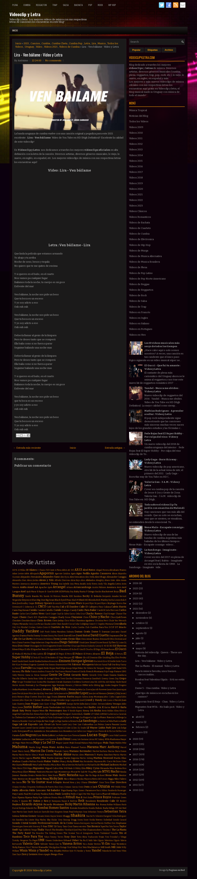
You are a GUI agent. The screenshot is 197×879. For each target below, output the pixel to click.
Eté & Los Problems (20, 664)
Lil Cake (66, 728)
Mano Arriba (56, 747)
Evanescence (61, 664)
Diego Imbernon (38, 642)
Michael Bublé (93, 765)
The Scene (69, 833)
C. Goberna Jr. (29, 607)
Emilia (38, 661)
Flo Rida (25, 671)
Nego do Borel (98, 775)
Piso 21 (61, 797)
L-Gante (85, 713)
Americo (35, 583)
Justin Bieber (33, 707)
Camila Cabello (45, 610)
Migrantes (38, 768)
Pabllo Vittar (120, 787)
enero (139, 732)
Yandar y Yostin (84, 851)
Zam (14, 854)
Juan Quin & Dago (48, 704)
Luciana (16, 739)
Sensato (40, 816)
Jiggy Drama (52, 697)
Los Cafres (78, 731)
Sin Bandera (18, 820)
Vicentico (121, 844)
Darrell (67, 635)
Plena (15, 5)
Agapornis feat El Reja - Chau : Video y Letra (159, 701)
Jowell (82, 700)
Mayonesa (98, 761)
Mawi (76, 761)
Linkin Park (104, 727)
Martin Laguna (25, 758)
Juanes (61, 703)
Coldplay (84, 624)
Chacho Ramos (94, 613)
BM (57, 591)
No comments (53, 60)
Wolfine (65, 851)
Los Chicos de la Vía (103, 731)
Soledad (108, 819)
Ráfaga (111, 808)
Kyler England (51, 714)
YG (75, 851)
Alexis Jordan (33, 580)
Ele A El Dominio (90, 657)
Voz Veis (82, 847)
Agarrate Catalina (62, 573)
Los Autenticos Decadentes (43, 731)
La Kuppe (85, 717)
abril (138, 716)
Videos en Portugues (140, 329)
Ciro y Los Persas (36, 624)
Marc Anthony (109, 747)
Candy (73, 610)
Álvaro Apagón (44, 854)
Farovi (17, 668)
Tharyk (48, 830)
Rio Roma (101, 804)
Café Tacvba (53, 606)
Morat (74, 771)
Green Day (114, 678)
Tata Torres (114, 826)
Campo (66, 610)
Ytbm (124, 851)
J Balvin (59, 689)
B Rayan (40, 591)
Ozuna (104, 786)
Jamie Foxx (111, 689)
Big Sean (49, 600)
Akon (114, 573)
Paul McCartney (32, 794)
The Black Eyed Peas (73, 830)
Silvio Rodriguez (119, 816)
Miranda (104, 768)
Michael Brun (81, 765)
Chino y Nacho (99, 617)
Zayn (19, 854)
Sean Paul (68, 811)
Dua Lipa (76, 646)
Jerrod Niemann (100, 693)
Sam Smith (28, 812)
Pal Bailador (53, 790)
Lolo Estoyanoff (20, 731)
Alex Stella (89, 577)
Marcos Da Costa (42, 751)
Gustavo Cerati (54, 682)
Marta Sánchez (105, 754)
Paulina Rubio (48, 794)
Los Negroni (28, 735)
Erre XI (106, 661)
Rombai (43, 807)
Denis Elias (74, 638)
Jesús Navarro (18, 697)
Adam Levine (18, 573)
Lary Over (72, 724)
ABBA (64, 570)
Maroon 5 (90, 754)
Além (118, 580)
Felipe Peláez (77, 668)
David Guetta (100, 635)
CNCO (42, 606)
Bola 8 (123, 600)
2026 (136, 583)
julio (138, 638)
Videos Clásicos (138, 211)
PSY (113, 787)
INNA (85, 685)
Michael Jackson (109, 764)
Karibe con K (96, 707)
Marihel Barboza (100, 751)
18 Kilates (31, 569)
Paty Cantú (17, 794)
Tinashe (114, 833)
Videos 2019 (136, 183)
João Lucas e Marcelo (112, 700)
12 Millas (22, 570)
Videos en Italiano (139, 323)
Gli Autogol (48, 678)
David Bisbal (83, 635)
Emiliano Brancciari (50, 661)
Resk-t (123, 801)
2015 (136, 764)
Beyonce (26, 600)
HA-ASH (98, 682)
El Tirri (41, 657)
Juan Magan (32, 703)
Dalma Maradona (58, 632)
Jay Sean (45, 693)
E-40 (104, 646)
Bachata (78, 5)
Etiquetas (153, 50)
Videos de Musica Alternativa (145, 256)
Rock (100, 5)
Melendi (27, 764)
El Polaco (78, 653)
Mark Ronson (46, 754)
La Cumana (29, 717)
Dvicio (83, 645)
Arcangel (59, 587)
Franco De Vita (51, 671)
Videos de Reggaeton (141, 289)
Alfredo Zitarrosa (62, 580)
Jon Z (32, 700)
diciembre (142, 612)
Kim (31, 714)
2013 (136, 774)
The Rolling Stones (54, 833)
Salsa (66, 5)
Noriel (66, 782)
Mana (45, 747)
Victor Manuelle (40, 847)
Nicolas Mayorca (84, 779)
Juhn (82, 703)
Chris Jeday (58, 620)
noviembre (142, 617)
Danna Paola (26, 635)
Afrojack (34, 573)
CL (36, 607)
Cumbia (26, 5)
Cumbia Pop (75, 43)
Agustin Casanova (101, 573)
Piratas (54, 797)
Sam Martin (17, 812)
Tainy (59, 826)
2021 (26, 43)
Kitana (37, 714)
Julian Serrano (98, 704)
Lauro (22, 728)
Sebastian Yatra (115, 811)
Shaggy (66, 816)
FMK (69, 664)
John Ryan (24, 700)
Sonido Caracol (120, 820)
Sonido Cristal (20, 823)
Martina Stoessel (103, 758)
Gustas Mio (41, 682)
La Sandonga (88, 721)
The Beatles (58, 829)
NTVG (106, 771)
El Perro (68, 654)
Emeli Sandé (28, 661)
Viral (69, 847)
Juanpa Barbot (73, 704)
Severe (59, 816)
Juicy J (88, 703)
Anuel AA (32, 587)
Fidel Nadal (116, 668)
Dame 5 (96, 631)
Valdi (90, 840)
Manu (67, 747)
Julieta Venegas (113, 703)
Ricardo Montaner (53, 804)
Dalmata (70, 632)
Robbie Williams (114, 804)
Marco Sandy (24, 751)
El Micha (25, 653)
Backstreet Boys (110, 591)
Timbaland (105, 833)
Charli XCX (32, 617)
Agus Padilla (83, 573)
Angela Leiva (114, 583)
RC (30, 800)
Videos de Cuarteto (140, 228)
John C (107, 697)
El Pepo (60, 653)
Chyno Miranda (20, 624)
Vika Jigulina (54, 847)
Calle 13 (83, 606)
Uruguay (29, 46)
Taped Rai (104, 826)
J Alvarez (46, 689)
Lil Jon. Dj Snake (78, 728)
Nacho (115, 771)
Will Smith (106, 847)
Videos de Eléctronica (141, 239)
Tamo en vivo (79, 826)
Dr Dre (43, 646)
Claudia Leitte (50, 624)
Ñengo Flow (57, 854)
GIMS (123, 671)
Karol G (115, 707)
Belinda (97, 596)
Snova (80, 820)
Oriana (15, 787)
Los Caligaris (88, 731)
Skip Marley (40, 820)
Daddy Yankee (25, 631)
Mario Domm (121, 751)
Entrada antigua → (115, 447)
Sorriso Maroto (97, 823)
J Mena (71, 689)
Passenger (121, 790)
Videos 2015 (136, 160)
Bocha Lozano (115, 600)
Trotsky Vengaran (20, 840)
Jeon (91, 693)
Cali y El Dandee (69, 606)
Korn (42, 714)
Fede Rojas (49, 668)
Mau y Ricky (66, 761)
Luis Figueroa (51, 739)
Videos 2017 (136, 172)
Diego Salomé (69, 642)
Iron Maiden (34, 689)
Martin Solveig (86, 758)
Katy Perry (25, 710)
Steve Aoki (27, 826)
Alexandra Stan (19, 580)
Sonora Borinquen (81, 823)
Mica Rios (56, 764)
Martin (116, 755)
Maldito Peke (120, 743)
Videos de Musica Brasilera (144, 261)
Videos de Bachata (139, 222)
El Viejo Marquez (64, 657)
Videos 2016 (136, 166)
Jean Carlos (54, 693)
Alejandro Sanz (51, 576)
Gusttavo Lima (87, 682)
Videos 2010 (136, 132)
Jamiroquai (121, 689)
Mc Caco (107, 761)
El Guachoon (108, 649)
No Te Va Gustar (33, 782)
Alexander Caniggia (116, 577)
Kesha (97, 710)
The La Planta (119, 829)
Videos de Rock (138, 295)
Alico (83, 580)
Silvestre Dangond (103, 816)
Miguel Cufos (52, 768)
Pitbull (70, 797)
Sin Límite (29, 820)
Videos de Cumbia (69, 46)
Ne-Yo (88, 775)
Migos (29, 768)
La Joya (66, 717)
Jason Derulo (17, 693)
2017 (136, 754)
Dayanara (114, 635)
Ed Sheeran (119, 645)
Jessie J (123, 693)
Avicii (119, 587)
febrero (140, 727)
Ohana (84, 782)
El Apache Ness (39, 649)
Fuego (111, 671)
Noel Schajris (54, 782)
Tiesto (96, 833)
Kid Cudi (21, 714)
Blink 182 (83, 600)
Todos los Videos (138, 121)
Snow (85, 820)
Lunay (74, 739)
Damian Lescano (111, 631)
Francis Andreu (38, 671)
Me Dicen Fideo (119, 761)
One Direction (118, 782)
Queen (24, 801)
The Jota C (106, 830)
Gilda (40, 678)
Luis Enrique (37, 739)
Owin (80, 787)
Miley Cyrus (93, 768)
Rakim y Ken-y (42, 800)
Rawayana (56, 801)
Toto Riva (82, 837)
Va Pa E (84, 840)
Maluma (20, 746)
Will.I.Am (116, 847)
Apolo (49, 587)
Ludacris (26, 739)
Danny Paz (53, 635)
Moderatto (41, 772)
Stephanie (121, 823)
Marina (111, 751)
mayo (139, 648)
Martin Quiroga (55, 758)
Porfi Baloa (88, 797)
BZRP (62, 591)
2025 (136, 588)
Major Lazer (62, 742)
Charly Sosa (64, 617)
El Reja (107, 653)
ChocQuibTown (118, 617)
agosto (140, 633)
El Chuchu (88, 649)
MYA (107, 739)
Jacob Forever (99, 689)
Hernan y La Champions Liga (40, 685)
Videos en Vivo (137, 334)
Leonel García (32, 728)
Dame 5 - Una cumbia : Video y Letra (155, 688)
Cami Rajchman (20, 610)
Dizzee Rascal (102, 642)
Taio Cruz (68, 826)
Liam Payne (57, 728)
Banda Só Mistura (52, 596)
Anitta (23, 587)
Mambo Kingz (35, 747)
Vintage (63, 847)
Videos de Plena (138, 267)
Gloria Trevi (59, 678)
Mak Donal (75, 742)
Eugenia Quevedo (37, 664)
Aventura (111, 587)
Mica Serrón (68, 764)
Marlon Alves (78, 755)
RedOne (73, 801)
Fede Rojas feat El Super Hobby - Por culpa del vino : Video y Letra (163, 437)
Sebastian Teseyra (96, 812)
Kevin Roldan (108, 711)
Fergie (108, 668)
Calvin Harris (118, 606)
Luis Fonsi (64, 739)
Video (39, 46)
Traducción (93, 837)
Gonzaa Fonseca (82, 678)
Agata (73, 573)
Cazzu (72, 614)
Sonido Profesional (40, 823)
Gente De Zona (59, 674)
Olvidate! (93, 782)
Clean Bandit (62, 624)
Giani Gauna (109, 675)
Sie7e (92, 816)
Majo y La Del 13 (44, 742)
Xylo (71, 851)
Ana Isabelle (64, 584)
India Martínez (19, 689)
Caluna (107, 606)
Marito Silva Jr (31, 755)
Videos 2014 (136, 155)
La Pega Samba (61, 721)
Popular (136, 50)
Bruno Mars (75, 603)
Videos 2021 (51, 46)
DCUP (111, 627)
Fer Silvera (88, 668)
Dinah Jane (84, 642)
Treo (107, 837)
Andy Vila (102, 584)
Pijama (20, 797)
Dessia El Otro (107, 639)
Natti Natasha (68, 775)
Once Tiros (104, 782)
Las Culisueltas (85, 724)
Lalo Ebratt (45, 724)
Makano (84, 743)
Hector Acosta (18, 685)
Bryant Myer (88, 603)
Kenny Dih (88, 710)
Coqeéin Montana (105, 624)
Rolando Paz (31, 808)
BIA (53, 591)
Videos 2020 (136, 189)
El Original (49, 653)
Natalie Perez (41, 775)
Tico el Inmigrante (84, 833)
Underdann (57, 840)
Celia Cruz (80, 614)
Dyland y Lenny (94, 646)
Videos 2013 (136, 149)
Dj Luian (120, 642)
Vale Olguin (98, 840)
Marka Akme (62, 754)
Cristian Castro (35, 627)
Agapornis (46, 573)
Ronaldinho (83, 808)
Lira (94, 43)
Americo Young (49, 583)
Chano (23, 617)
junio (139, 643)
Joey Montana (96, 696)
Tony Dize (70, 836)
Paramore (90, 790)
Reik (81, 800)
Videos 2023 (136, 205)
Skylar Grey (57, 820)
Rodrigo (22, 808)
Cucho (74, 627)
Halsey (112, 682)
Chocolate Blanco (28, 620)
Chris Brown (44, 620)
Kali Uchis (66, 707)
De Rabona (48, 639)
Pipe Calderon (45, 797)
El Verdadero (50, 657)
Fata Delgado (37, 668)
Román (73, 808)
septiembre (143, 628)
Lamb (64, 724)
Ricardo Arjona (32, 804)
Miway (32, 771)
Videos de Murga (138, 250)
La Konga (74, 717)
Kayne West (38, 710)
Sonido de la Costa (62, 823)
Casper (53, 614)
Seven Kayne (50, 816)
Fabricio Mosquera (82, 664)
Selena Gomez (28, 816)
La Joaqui (58, 717)
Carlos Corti (24, 614)
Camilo (57, 610)
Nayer (82, 775)
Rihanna (89, 804)
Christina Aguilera (84, 620)
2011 (135, 784)
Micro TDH (22, 768)
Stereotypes (17, 826)
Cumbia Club (83, 627)
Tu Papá (33, 840)
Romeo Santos (59, 807)
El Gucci (120, 649)
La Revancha (73, 721)
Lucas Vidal (113, 735)
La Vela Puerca (113, 721)
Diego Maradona (52, 642)
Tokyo (46, 837)
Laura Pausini (112, 724)
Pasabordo (112, 790)
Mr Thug (89, 772)
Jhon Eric (42, 697)
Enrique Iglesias (82, 661)
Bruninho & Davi (60, 603)
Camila (33, 610)
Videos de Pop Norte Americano (147, 278)
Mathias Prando (36, 761)
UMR (41, 840)
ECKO (110, 645)
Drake (59, 646)
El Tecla (34, 657)
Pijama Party (31, 797)
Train (101, 837)
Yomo (118, 851)
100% (14, 570)
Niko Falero (120, 779)
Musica (102, 43)
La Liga (93, 717)
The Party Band (21, 833)
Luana (83, 735)
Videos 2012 (136, 144)
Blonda (92, 600)
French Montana (95, 671)
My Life (97, 771)
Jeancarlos (63, 693)
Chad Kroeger (109, 614)
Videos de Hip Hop (140, 245)
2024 (136, 593)
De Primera (38, 639)
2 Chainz (41, 570)
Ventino (97, 844)
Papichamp (67, 790)
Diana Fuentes (23, 642)
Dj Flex (112, 642)
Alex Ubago (100, 577)
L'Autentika (75, 714)
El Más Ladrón (37, 654)
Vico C (28, 847)
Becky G (87, 596)
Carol (47, 614)
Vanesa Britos (72, 843)
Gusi (34, 682)
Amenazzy (25, 584)
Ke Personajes (53, 710)
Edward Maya (18, 649)
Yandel (96, 850)
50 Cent (50, 570)
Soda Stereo (96, 819)
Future (117, 671)
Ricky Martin (74, 804)
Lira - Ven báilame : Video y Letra (38, 54)
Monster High (52, 772)
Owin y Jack (90, 786)
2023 (136, 598)
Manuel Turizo (78, 747)
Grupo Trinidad (24, 682)
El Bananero (63, 649)
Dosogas (35, 645)
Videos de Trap (137, 306)
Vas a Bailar (88, 844)
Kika (27, 714)
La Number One (25, 721)
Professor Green (119, 797)
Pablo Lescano (37, 790)
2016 (136, 759)
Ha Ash (106, 682)
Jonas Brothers (42, 700)
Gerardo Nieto (79, 674)
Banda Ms (37, 596)
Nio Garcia (17, 782)
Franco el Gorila (79, 671)
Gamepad (44, 675)
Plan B (79, 797)
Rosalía (92, 808)
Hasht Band (121, 682)
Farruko (26, 668)
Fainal (104, 664)
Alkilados (90, 580)
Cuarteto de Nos (60, 627)
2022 (136, 603)
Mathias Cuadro (20, 761)
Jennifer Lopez (78, 693)
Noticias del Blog (138, 115)
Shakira (77, 815)
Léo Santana (83, 739)
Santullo (45, 812)
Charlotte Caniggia (47, 617)
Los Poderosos (61, 735)
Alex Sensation (77, 577)
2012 (136, 779)
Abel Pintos (89, 569)
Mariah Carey (61, 751)
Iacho (91, 685)
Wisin (24, 850)
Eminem (65, 661)
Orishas (22, 787)
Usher (75, 840)
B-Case (48, 591)
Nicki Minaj (42, 778)
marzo (140, 722)
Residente (91, 801)
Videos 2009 (136, 127)
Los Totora (73, 735)
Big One (41, 600)
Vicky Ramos (18, 847)
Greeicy (104, 678)
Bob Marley (102, 600)
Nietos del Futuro (99, 779)
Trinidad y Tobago (118, 837)
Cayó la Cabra (63, 614)
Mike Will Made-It (67, 768)
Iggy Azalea (106, 685)
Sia (87, 816)
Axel (23, 591)
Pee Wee (86, 794)
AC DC (71, 570)
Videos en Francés (139, 312)
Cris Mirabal (22, 627)
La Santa (101, 721)
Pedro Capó (76, 794)
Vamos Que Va (55, 844)
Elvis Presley (120, 657)
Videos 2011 (135, 138)
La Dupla (40, 717)
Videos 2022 (136, 200)
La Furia (48, 717)
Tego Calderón (24, 830)
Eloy (113, 657)
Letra (87, 43)
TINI (50, 826)
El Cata (80, 649)
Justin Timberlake (52, 707)
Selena (15, 816)
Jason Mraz (28, 693)
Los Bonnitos (66, 731)
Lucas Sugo (97, 735)
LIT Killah (95, 714)
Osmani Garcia (71, 787)
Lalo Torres (56, 724)
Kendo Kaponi (76, 711)
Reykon (16, 804)
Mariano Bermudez (80, 751)
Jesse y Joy (113, 693)
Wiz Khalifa (55, 850)
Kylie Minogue (64, 714)
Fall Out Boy (114, 664)
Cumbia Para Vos (99, 627)
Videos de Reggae (139, 284)
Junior (20, 707)
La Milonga (119, 717)
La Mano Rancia (105, 717)
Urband (67, 840)
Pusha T (16, 801)
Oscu (61, 787)
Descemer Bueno (90, 639)
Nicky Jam (56, 778)
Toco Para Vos (33, 836)
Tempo (34, 830)
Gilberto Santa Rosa (29, 678)
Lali (20, 724)
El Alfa (27, 649)
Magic (17, 743)
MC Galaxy (99, 739)
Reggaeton (41, 5)
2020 (136, 739)
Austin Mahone (99, 587)
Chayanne (76, 617)
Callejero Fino (95, 606)
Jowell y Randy (93, 700)
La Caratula (121, 714)
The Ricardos (38, 833)
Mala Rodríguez (95, 743)
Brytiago (111, 603)
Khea (116, 711)
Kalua (73, 707)
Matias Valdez (52, 761)
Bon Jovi (16, 603)
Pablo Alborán (20, 790)
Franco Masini (65, 671)
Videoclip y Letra (24, 14)
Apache (43, 587)
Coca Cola (73, 624)
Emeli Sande (17, 661)
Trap (54, 5)
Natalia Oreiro (27, 775)
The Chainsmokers (92, 829)
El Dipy (97, 649)
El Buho (73, 649)
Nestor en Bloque (27, 779)
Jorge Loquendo (72, 700)
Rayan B (65, 801)
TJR (55, 826)
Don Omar (24, 645)
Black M (75, 600)
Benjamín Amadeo (110, 596)
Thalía (40, 829)
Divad (93, 642)
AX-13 (78, 569)
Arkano (69, 587)
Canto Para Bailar (86, 610)
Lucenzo (122, 735)
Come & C (93, 624)
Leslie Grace (45, 727)
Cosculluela (120, 623)
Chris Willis (69, 620)
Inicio (15, 30)
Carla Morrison (112, 610)
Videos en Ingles (138, 317)
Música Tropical (138, 110)
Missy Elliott (22, 772)
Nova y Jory (75, 782)
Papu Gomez (79, 790)
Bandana (78, 596)
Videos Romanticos (140, 217)
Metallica (47, 765)
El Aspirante (52, 649)
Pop (90, 5)
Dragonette (51, 646)
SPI (116, 808)
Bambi (28, 596)
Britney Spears (43, 603)
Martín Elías (120, 758)
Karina (107, 707)
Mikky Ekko (80, 768)
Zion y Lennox (29, 854)
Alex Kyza (64, 577)
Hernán (61, 685)
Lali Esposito (30, 724)
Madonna (115, 739)
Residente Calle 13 (108, 800)
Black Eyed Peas (63, 600)
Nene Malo (111, 775)
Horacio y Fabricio (73, 685)
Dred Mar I (67, 646)
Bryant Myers (101, 603)
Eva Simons (50, 664)
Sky (48, 819)
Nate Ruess (53, 775)
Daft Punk (45, 632)
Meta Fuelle (37, 765)
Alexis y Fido (46, 580)
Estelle (112, 661)
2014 (136, 769)
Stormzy (36, 826)
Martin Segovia (71, 758)
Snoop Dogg (69, 819)
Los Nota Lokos (46, 735)
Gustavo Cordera (72, 682)
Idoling (97, 685)
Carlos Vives (37, 613)
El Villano (77, 657)
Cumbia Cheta (59, 43)
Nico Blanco (70, 779)
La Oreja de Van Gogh (43, 721)
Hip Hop (112, 5)
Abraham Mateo (117, 570)
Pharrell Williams (110, 794)
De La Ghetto (25, 638)
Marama (93, 747)
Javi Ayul (37, 693)
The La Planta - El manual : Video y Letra (157, 666)
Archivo (169, 50)
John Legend (116, 697)
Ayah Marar (31, 591)
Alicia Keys (75, 580)
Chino (85, 617)
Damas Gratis (82, 631)
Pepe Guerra (96, 794)
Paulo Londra (62, 793)
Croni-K (46, 627)
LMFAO (104, 714)
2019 (136, 744)
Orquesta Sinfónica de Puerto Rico (42, 787)
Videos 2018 (136, 177)
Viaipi (113, 844)
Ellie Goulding (104, 657)
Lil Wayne (92, 727)
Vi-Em (105, 843)
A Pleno (58, 570)
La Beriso (112, 714)
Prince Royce (102, 797)
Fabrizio (97, 664)
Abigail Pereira (102, 570)
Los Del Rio (117, 731)
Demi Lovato (60, 638)
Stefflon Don (109, 823)
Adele (26, 573)
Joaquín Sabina (81, 697)
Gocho (69, 678)
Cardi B (101, 610)
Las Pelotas (99, 724)
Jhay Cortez (31, 696)
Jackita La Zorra (83, 689)
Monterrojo (64, 771)
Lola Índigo (121, 728)
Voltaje (75, 847)
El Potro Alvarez (92, 653)
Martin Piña (39, 758)
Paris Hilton (101, 790)
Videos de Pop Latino (141, 273)
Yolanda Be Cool (109, 851)
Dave (73, 635)
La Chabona (17, 717)
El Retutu (119, 654)
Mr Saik (81, 772)
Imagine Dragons (118, 685)
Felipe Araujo (66, 668)
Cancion (35, 43)
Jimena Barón (66, 696)
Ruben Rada (101, 808)
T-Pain (44, 826)
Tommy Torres (56, 837)
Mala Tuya (108, 742)
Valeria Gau (31, 843)
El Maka (16, 653)
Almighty (100, 580)
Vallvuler (44, 844)
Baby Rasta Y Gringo (84, 591)
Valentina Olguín (112, 840)
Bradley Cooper (28, 603)
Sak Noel (122, 808)
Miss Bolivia (115, 768)
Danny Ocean (40, 635)
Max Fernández (86, 761)
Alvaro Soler (109, 580)
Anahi (83, 583)
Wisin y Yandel (38, 850)
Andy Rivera (92, 584)
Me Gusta (17, 764)
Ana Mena (74, 584)
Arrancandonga (82, 587)
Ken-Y (66, 710)
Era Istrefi (98, 661)
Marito (21, 755)
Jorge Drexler (58, 700)
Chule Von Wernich (117, 620)
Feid (58, 668)
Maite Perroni (27, 743)
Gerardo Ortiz (95, 675)
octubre (140, 623)
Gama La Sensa (32, 675)
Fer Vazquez (99, 668)
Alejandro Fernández (31, 577)
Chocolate (16, 620)
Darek (60, 635)
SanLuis (37, 812)
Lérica (91, 739)
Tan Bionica (93, 826)
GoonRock (96, 678)
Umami (48, 840)
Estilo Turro (121, 661)
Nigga (111, 779)
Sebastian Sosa (80, 812)
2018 (136, 749)
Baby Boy (69, 591)
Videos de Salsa (138, 301)
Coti (14, 627)
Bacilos (98, 591)
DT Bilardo (120, 627)
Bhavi (34, 600)
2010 (136, 790)
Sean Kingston (56, 812)
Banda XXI (67, 596)
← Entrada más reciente (27, 447)
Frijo (106, 671)
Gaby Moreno (18, 675)
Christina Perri (101, 620)
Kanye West (82, 707)
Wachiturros (93, 847)
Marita (15, 755)
